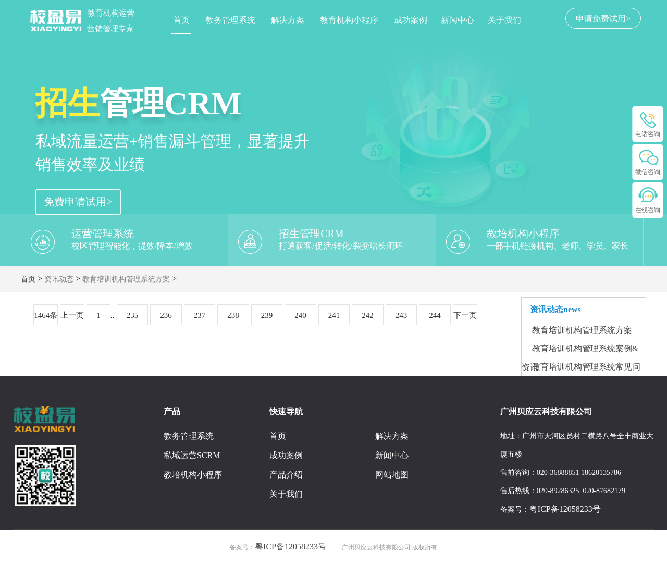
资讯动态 (58, 279)
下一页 (465, 315)
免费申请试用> (78, 201)
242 (368, 315)
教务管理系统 (230, 20)
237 (200, 315)
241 (334, 315)
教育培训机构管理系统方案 (126, 279)
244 (435, 315)
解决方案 (287, 20)
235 (133, 315)
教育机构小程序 (349, 20)
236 (166, 315)
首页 (181, 20)
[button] (20, 133)
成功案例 (410, 20)
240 (300, 315)
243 (401, 315)
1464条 (45, 315)
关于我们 (504, 20)
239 (267, 315)
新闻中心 (457, 20)
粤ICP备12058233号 (565, 509)
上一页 (72, 315)
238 (233, 315)
